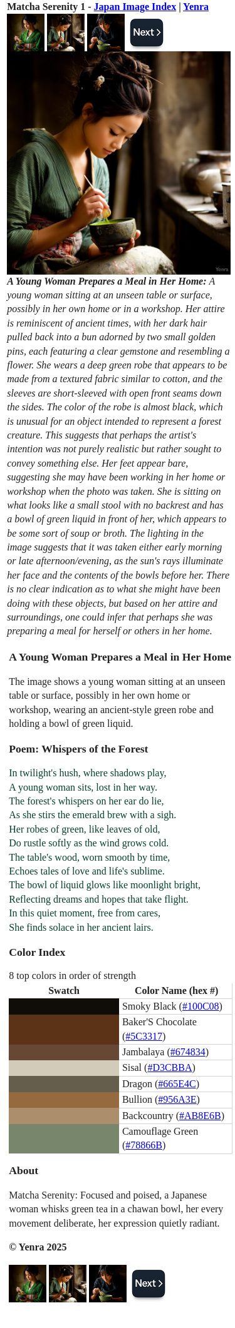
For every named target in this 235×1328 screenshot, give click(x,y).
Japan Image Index (135, 6)
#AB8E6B (200, 1115)
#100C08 (200, 1006)
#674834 (188, 1052)
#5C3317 (143, 1036)
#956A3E (177, 1099)
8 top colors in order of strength (72, 975)
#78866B (143, 1145)
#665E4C (177, 1083)
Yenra (196, 6)
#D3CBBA (169, 1067)
